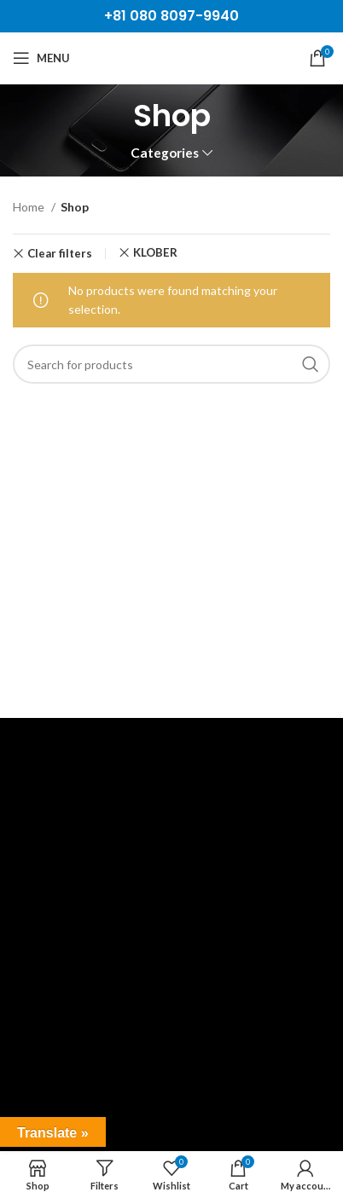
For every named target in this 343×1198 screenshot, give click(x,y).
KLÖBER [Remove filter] (155, 252)
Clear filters (59, 253)
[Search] (171, 364)
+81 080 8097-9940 (171, 16)
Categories (165, 153)
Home (30, 207)
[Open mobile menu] (41, 58)
